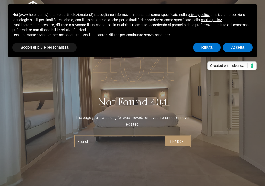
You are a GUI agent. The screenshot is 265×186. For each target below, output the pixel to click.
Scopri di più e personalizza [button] (44, 47)
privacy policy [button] (199, 15)
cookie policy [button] (211, 20)
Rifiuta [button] (207, 47)
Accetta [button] (237, 47)
